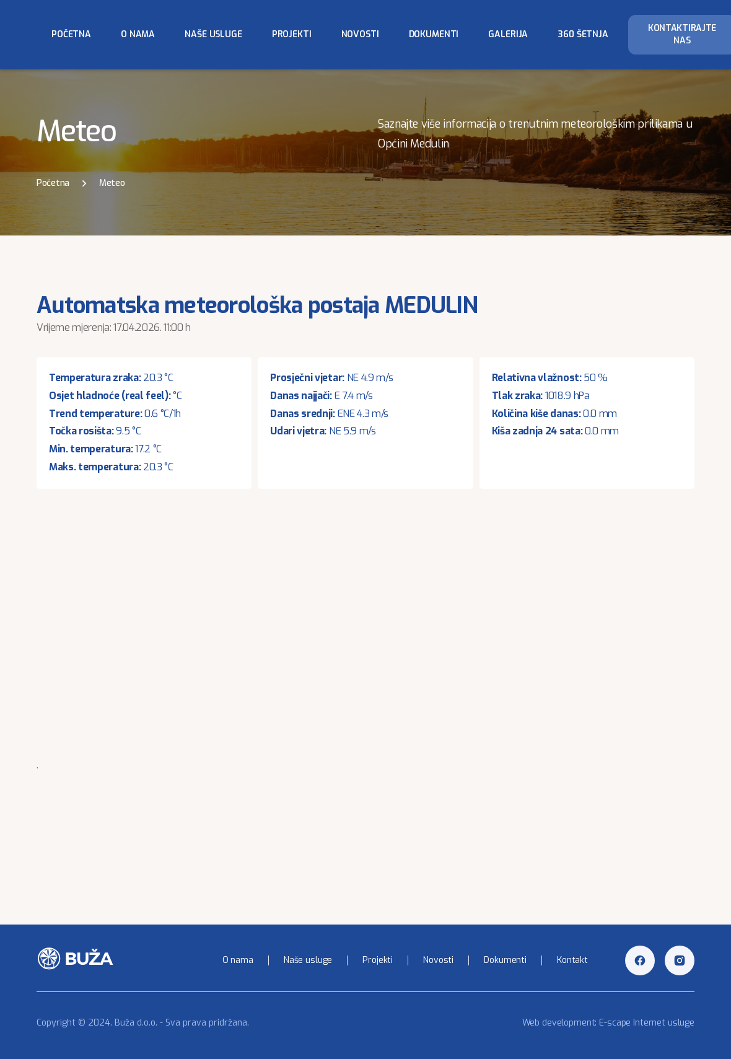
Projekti (292, 34)
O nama (138, 34)
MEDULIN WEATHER (365, 821)
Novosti (360, 34)
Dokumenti (434, 34)
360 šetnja (583, 34)
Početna (71, 34)
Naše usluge (213, 34)
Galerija (508, 34)
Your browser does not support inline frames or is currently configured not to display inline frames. (365, 633)
